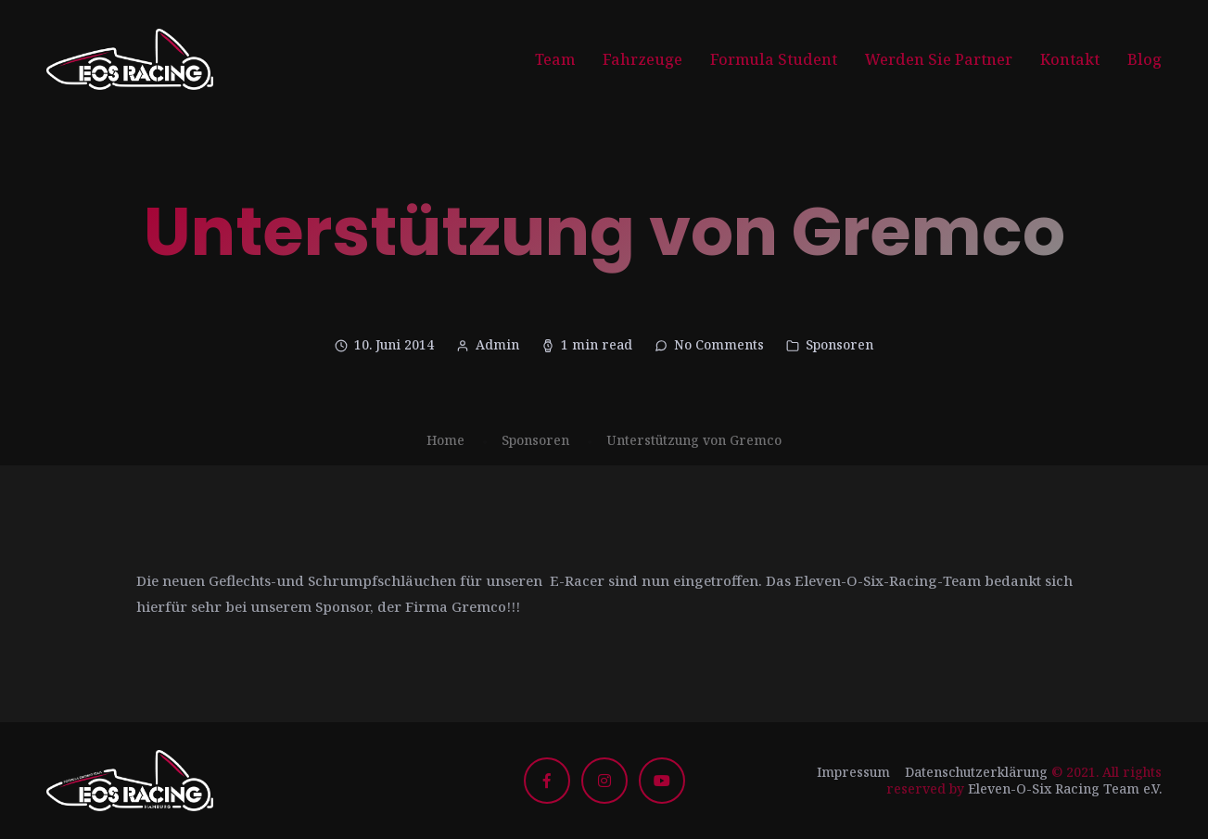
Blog (1144, 59)
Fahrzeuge (642, 59)
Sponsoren (839, 344)
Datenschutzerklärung (976, 772)
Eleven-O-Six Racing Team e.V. (1065, 788)
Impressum (853, 772)
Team (555, 59)
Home (445, 440)
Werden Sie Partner (938, 59)
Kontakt (1070, 59)
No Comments (719, 344)
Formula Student (773, 59)
